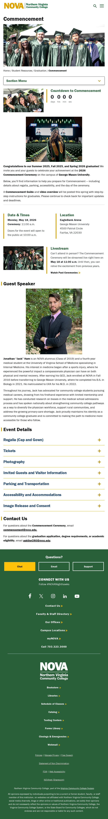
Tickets (9, 450)
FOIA (45, 771)
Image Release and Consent (26, 505)
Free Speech (67, 755)
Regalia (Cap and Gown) (23, 439)
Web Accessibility (57, 771)
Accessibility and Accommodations (32, 494)
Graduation (40, 70)
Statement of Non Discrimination (54, 763)
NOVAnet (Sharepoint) (54, 779)
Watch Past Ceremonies (65, 272)
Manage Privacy (51, 755)
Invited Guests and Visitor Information (35, 472)
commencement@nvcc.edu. (20, 529)
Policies (38, 755)
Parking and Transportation (26, 483)
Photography (14, 461)
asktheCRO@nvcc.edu (36, 540)
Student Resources (22, 70)
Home (6, 70)
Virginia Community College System (77, 788)
